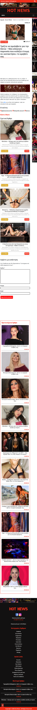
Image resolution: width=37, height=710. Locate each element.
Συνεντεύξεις (18, 644)
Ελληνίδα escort (18, 111)
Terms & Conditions (18, 676)
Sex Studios (18, 664)
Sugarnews (18, 635)
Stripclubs (18, 662)
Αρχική (2, 20)
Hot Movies (19, 646)
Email (1, 291)
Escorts (18, 660)
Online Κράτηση (18, 668)
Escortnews (18, 633)
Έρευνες (18, 648)
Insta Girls (18, 642)
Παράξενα (18, 650)
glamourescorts (6, 111)
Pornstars (18, 640)
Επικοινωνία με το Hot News (18, 624)
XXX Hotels (18, 666)
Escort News (8, 20)
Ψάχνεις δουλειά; (18, 674)
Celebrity (18, 631)
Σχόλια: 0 (27, 41)
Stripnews (18, 637)
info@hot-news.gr (18, 619)
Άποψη (18, 652)
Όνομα (2, 285)
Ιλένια (27, 111)
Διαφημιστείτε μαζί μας (18, 672)
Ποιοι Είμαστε (18, 670)
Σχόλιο (2, 268)
